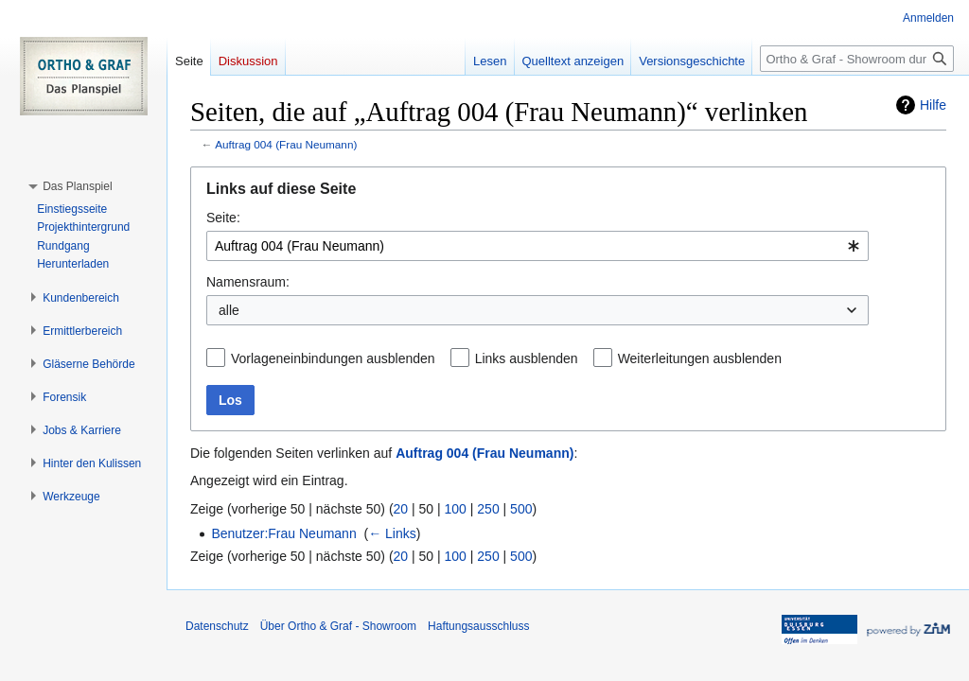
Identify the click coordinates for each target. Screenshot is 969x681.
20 (401, 508)
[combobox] (537, 246)
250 (488, 508)
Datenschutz (217, 626)
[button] (77, 186)
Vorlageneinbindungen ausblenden (333, 358)
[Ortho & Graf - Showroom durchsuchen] (857, 58)
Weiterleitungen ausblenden (700, 358)
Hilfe (933, 105)
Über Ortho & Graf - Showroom (338, 626)
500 (521, 508)
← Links (392, 533)
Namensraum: (248, 281)
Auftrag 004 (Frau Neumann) (286, 144)
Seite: (223, 217)
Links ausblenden (526, 358)
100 (456, 508)
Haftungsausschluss (478, 626)
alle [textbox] (229, 310)
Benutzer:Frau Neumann (283, 533)
